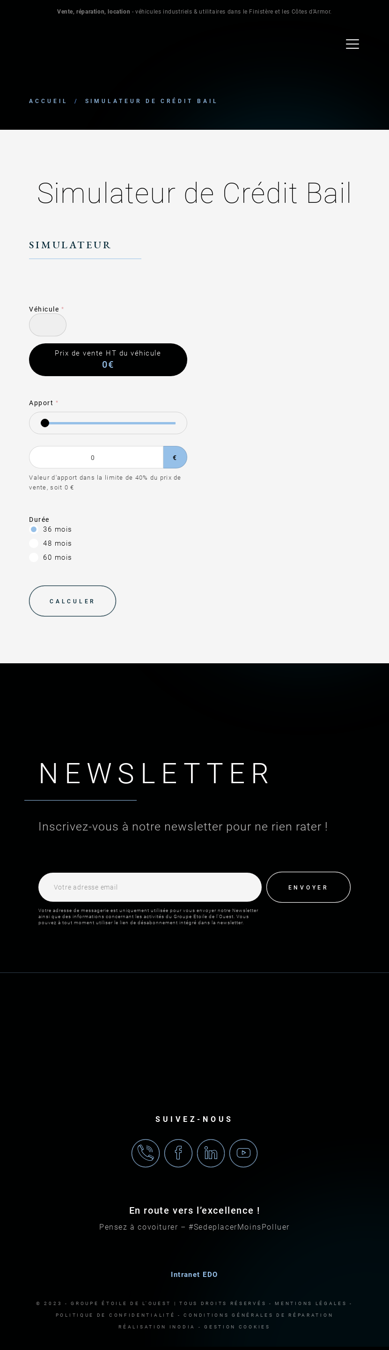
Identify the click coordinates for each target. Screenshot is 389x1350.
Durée (39, 520)
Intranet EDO (194, 1278)
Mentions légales (311, 1306)
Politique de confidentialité (116, 1318)
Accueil (48, 102)
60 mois (58, 558)
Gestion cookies (237, 1330)
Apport (41, 404)
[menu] (353, 45)
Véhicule (44, 310)
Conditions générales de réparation (258, 1318)
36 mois (58, 530)
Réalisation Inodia (157, 1330)
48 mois (58, 544)
